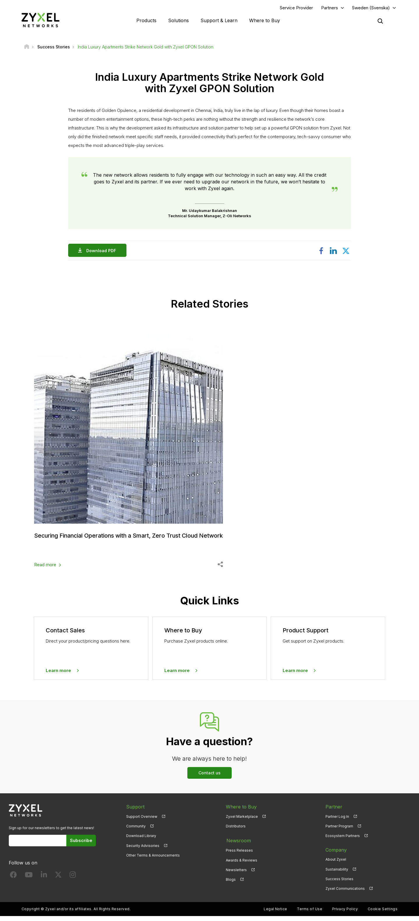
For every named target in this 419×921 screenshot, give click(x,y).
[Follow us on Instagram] (73, 881)
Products (146, 20)
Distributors (236, 831)
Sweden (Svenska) (371, 7)
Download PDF (102, 251)
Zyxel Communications (345, 893)
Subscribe (81, 845)
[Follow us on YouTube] (29, 881)
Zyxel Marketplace (242, 821)
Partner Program (339, 831)
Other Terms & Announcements (153, 860)
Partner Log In (337, 821)
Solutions (178, 20)
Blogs (231, 884)
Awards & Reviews (241, 864)
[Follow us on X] (58, 881)
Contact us (209, 778)
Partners (329, 7)
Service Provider (296, 7)
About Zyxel (335, 864)
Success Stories (339, 884)
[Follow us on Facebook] (13, 881)
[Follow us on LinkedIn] (44, 881)
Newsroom (238, 845)
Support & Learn (218, 20)
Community (136, 831)
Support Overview (141, 821)
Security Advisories (142, 850)
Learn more (58, 675)
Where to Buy (264, 20)
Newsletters (236, 874)
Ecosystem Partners (342, 841)
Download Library (141, 841)
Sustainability (336, 874)
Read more (45, 570)
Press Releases (239, 855)
